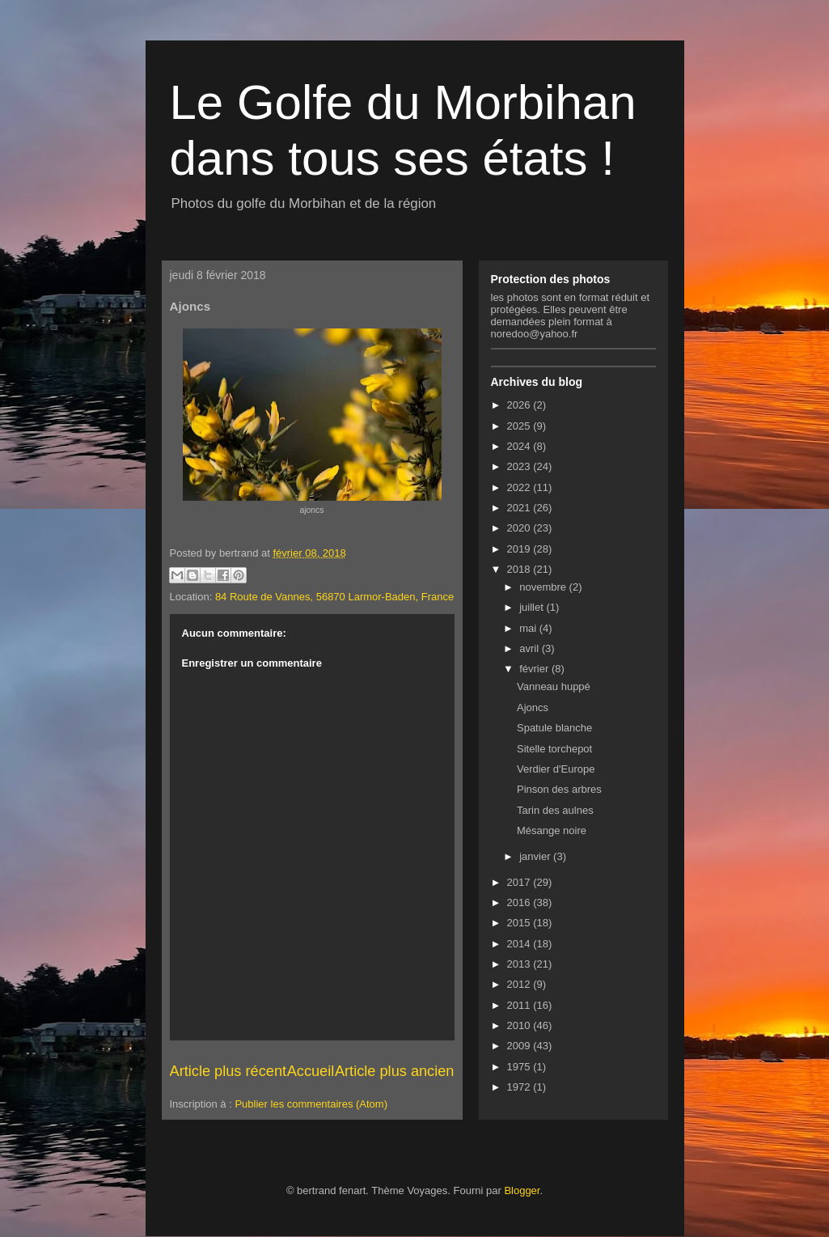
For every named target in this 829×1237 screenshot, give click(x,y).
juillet (532, 607)
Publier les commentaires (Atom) (311, 1104)
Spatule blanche (554, 728)
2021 (520, 508)
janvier (536, 856)
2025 (520, 426)
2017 (520, 882)
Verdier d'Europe (555, 769)
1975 (520, 1067)
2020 (520, 528)
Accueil (311, 1071)
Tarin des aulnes (555, 810)
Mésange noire (551, 830)
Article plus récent (228, 1071)
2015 (520, 923)
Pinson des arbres (559, 789)
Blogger (521, 1190)
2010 (520, 1025)
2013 (520, 964)
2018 (520, 569)
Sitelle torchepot (554, 749)
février (535, 669)
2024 (520, 446)
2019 (520, 549)
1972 (520, 1087)
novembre (544, 587)
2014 (520, 944)
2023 (520, 466)
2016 (520, 902)
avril (530, 648)
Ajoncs (532, 707)
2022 (520, 487)
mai (529, 628)
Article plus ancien (395, 1071)
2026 (520, 405)
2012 (520, 984)
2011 (520, 1005)
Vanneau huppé (553, 686)
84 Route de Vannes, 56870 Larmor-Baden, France (334, 597)
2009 (520, 1046)
